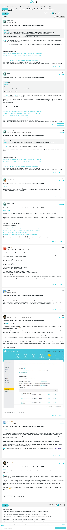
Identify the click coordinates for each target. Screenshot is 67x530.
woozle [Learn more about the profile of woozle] (8, 421)
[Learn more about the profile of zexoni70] (5, 316)
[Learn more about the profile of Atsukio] (5, 291)
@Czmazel (5, 95)
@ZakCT (5, 40)
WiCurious (6, 140)
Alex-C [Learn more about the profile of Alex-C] (8, 247)
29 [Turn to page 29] (50, 13)
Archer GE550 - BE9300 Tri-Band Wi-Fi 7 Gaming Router (15, 58)
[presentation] (4, 21)
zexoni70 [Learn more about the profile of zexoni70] (9, 316)
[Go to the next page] (59, 13)
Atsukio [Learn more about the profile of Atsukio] (8, 290)
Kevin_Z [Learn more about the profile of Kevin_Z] (12, 20)
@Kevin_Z (6, 32)
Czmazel (6, 82)
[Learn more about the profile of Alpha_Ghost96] (5, 180)
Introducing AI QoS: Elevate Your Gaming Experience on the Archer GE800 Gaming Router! (22, 53)
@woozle (5, 469)
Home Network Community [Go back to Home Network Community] (7, 6)
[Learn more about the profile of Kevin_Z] (5, 21)
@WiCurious (6, 146)
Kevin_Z (5, 448)
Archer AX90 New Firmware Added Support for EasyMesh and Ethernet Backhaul (20, 60)
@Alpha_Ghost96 (7, 210)
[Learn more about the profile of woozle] (5, 422)
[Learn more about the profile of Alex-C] (5, 248)
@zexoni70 (6, 429)
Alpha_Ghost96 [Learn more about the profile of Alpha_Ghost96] (10, 179)
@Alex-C (5, 298)
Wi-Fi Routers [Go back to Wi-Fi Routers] (15, 6)
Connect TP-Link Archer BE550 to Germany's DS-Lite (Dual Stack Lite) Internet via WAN (22, 55)
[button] (3, 2)
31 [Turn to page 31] (55, 13)
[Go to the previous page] (45, 13)
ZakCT (5, 30)
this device (17, 95)
